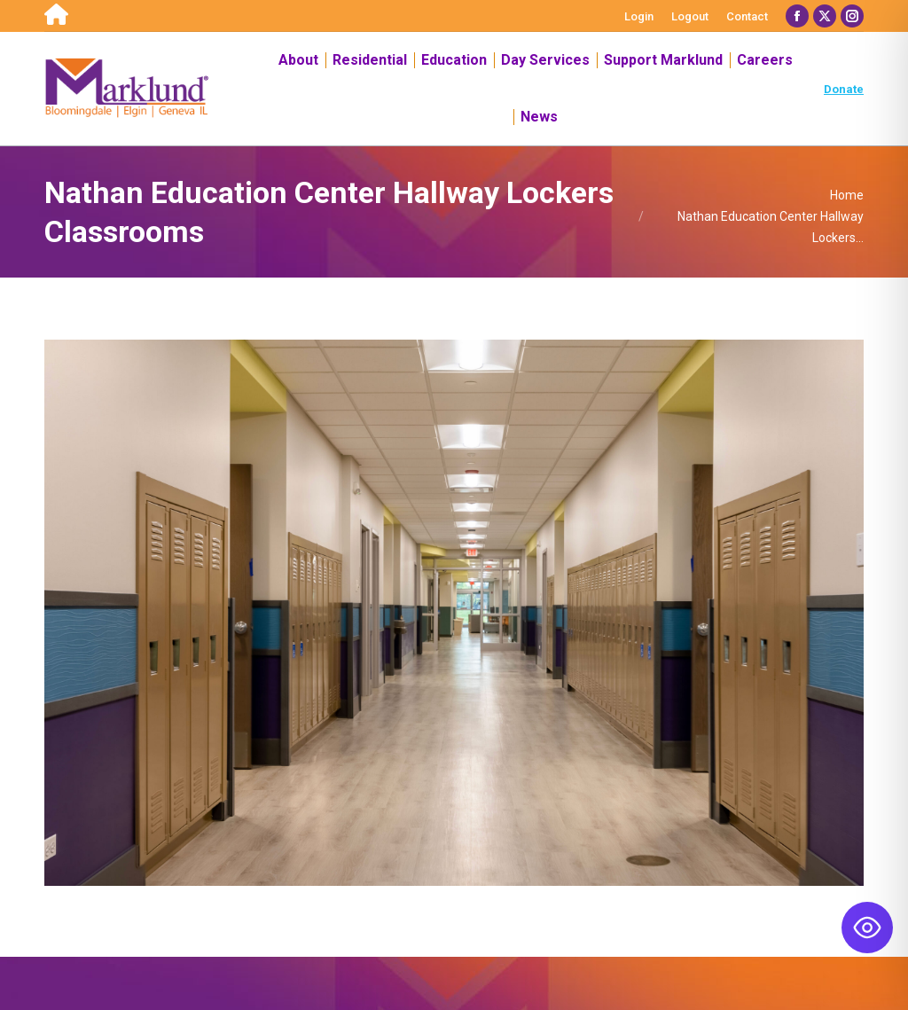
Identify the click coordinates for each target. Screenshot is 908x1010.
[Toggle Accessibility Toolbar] (867, 927)
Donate (844, 89)
